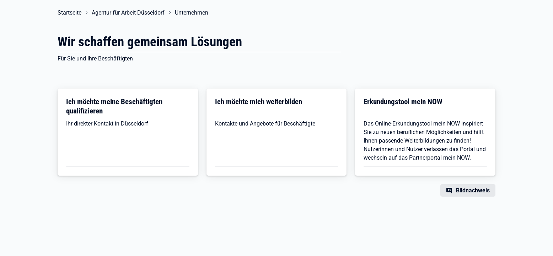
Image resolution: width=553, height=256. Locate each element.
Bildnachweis (473, 190)
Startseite (69, 12)
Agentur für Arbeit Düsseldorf (128, 12)
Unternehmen (191, 12)
